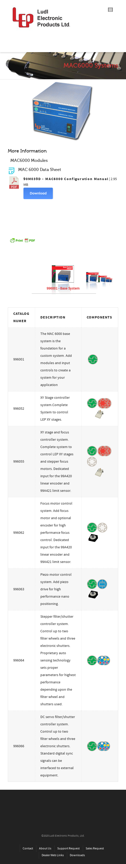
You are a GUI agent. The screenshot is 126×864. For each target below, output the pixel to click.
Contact (28, 848)
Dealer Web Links (53, 855)
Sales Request (95, 848)
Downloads (77, 855)
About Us (45, 848)
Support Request (68, 848)
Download (38, 193)
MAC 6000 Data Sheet (39, 169)
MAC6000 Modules (29, 160)
